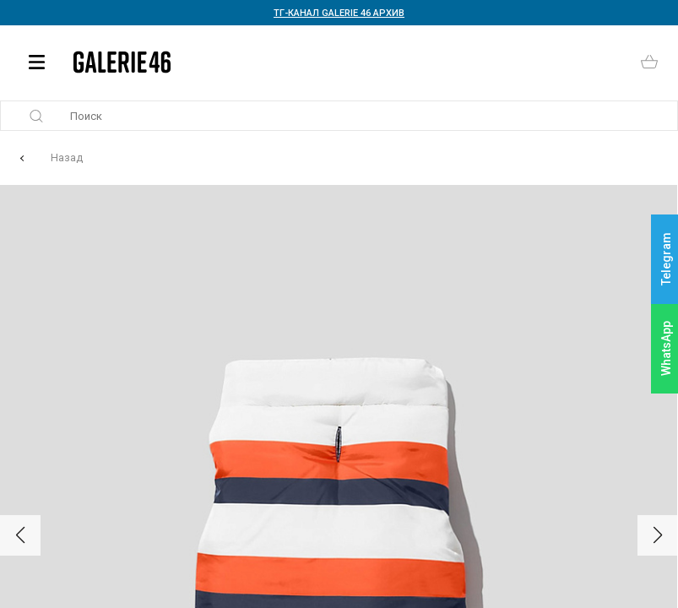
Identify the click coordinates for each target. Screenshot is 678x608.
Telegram (666, 259)
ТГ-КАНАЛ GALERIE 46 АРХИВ (339, 13)
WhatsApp (666, 348)
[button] (20, 535)
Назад (67, 157)
